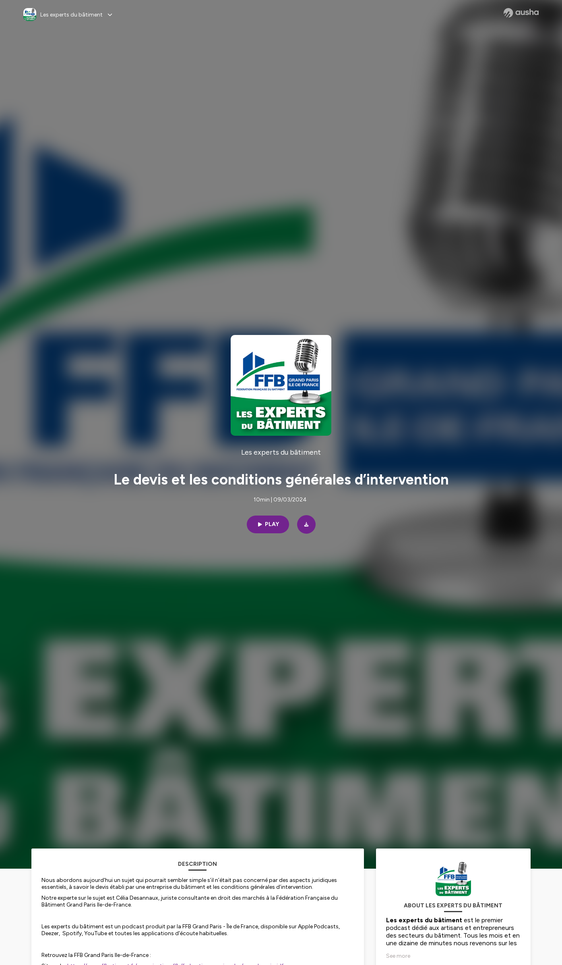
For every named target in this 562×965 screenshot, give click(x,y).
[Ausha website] (521, 13)
